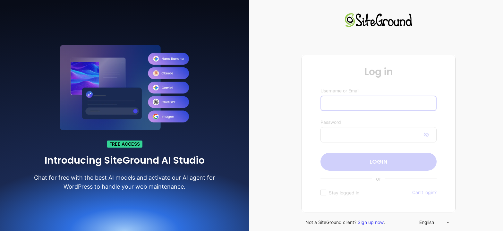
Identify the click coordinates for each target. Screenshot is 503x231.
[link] (378, 21)
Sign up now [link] (371, 222)
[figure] (379, 133)
